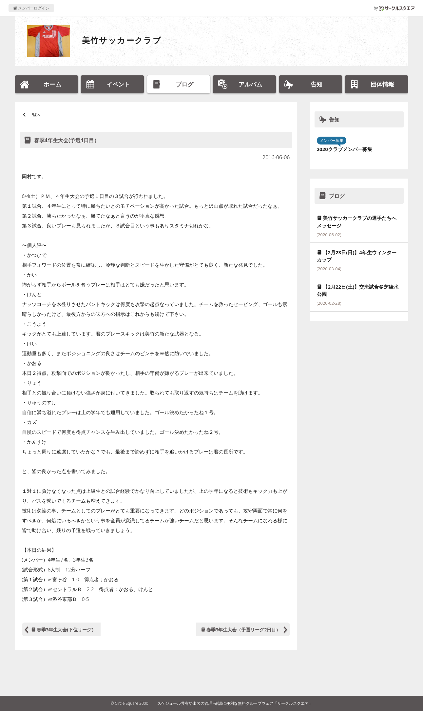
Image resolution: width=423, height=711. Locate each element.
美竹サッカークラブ (122, 40)
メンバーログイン (31, 8)
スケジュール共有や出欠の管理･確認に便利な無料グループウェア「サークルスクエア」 (235, 703)
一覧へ (34, 115)
